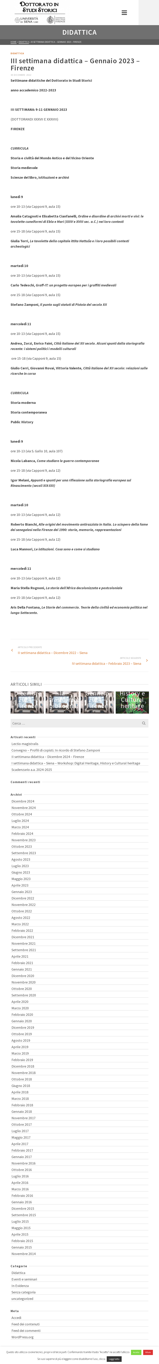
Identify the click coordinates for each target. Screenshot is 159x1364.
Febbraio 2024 (22, 833)
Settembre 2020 (23, 995)
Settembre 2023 (23, 853)
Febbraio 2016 (22, 1195)
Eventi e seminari (24, 1279)
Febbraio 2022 (22, 930)
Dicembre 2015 (22, 1208)
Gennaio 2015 (21, 1247)
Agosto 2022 (20, 917)
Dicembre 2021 (22, 937)
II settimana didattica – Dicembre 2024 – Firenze (47, 756)
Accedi (16, 1317)
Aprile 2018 (19, 1092)
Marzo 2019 (20, 1053)
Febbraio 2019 (22, 1059)
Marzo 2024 (20, 827)
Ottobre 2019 (21, 1034)
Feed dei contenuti (25, 1324)
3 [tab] (73, 712)
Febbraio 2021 (22, 963)
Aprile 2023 (19, 885)
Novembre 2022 (23, 904)
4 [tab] (77, 712)
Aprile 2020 (19, 1001)
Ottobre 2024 (21, 814)
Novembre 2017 (23, 1118)
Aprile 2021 (19, 956)
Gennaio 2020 (21, 1021)
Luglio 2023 (20, 866)
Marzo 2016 (20, 1189)
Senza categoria (23, 1292)
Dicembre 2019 (22, 1027)
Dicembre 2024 (22, 801)
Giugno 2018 (20, 1085)
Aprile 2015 (19, 1234)
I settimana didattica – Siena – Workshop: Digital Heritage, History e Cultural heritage (75, 763)
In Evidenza (20, 1285)
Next (145, 703)
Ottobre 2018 (21, 1079)
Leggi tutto (114, 1359)
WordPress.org (22, 1337)
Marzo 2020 (20, 1008)
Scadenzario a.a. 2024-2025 (31, 769)
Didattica (17, 53)
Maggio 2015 (21, 1228)
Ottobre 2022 (21, 911)
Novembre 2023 (23, 840)
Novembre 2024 (23, 807)
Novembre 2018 (23, 1072)
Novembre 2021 (23, 943)
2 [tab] (69, 712)
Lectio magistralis (24, 743)
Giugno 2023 (20, 872)
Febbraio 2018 (22, 1105)
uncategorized (22, 1298)
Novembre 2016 (23, 1163)
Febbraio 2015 (22, 1240)
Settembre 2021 (23, 950)
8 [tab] (94, 712)
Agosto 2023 (20, 859)
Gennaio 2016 (21, 1202)
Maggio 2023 (21, 878)
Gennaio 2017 (21, 1156)
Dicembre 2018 (22, 1066)
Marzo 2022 (20, 924)
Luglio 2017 (20, 1131)
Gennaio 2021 (21, 969)
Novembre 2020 (23, 982)
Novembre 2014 (23, 1253)
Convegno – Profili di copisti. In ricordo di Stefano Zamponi (55, 750)
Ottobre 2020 (21, 988)
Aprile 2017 (19, 1144)
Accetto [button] (136, 1352)
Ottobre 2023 (21, 846)
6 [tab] (86, 712)
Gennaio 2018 (21, 1111)
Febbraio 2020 (22, 1014)
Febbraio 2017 (22, 1150)
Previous (13, 703)
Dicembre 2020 (22, 975)
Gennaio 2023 (21, 891)
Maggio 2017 (21, 1137)
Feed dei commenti (25, 1330)
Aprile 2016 (19, 1182)
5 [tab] (82, 712)
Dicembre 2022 (22, 898)
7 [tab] (90, 712)
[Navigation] (143, 12)
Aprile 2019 (19, 1047)
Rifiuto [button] (148, 1352)
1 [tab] (64, 712)
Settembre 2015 (23, 1215)
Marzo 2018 (20, 1098)
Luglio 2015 (20, 1221)
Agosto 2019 (20, 1040)
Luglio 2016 (20, 1176)
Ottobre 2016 (21, 1169)
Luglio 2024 (20, 820)
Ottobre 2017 (21, 1124)
